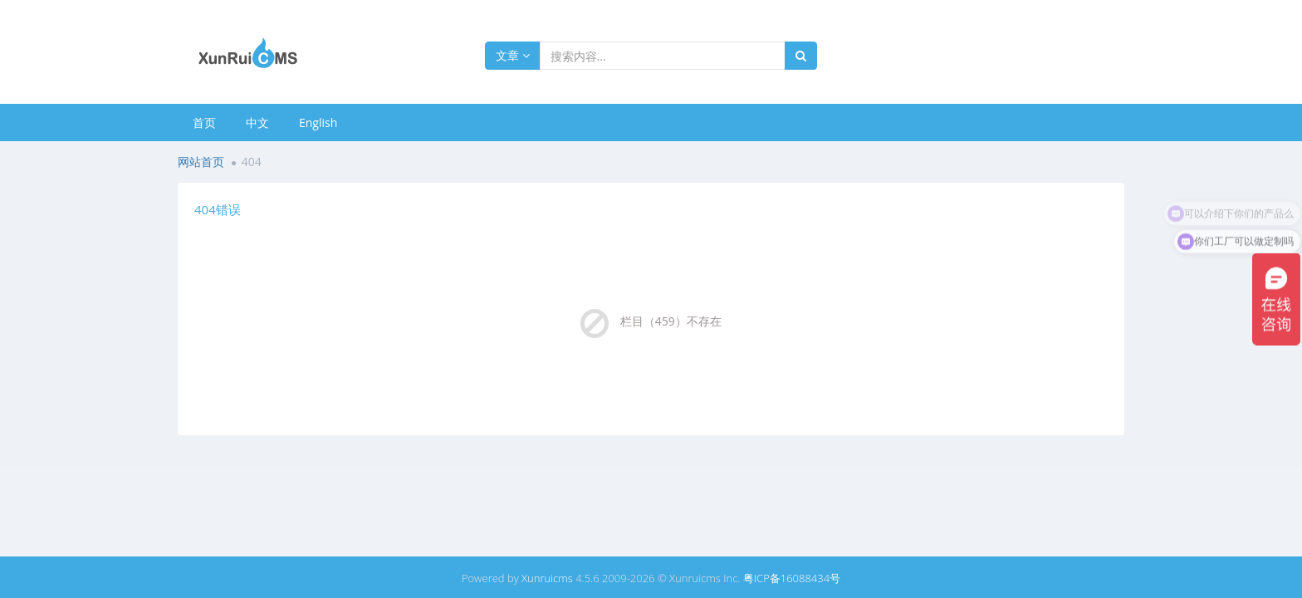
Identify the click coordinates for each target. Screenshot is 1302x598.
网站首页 (201, 161)
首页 (204, 122)
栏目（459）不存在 (671, 321)
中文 (257, 122)
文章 (513, 55)
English (318, 122)
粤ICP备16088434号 (791, 578)
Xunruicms (547, 578)
